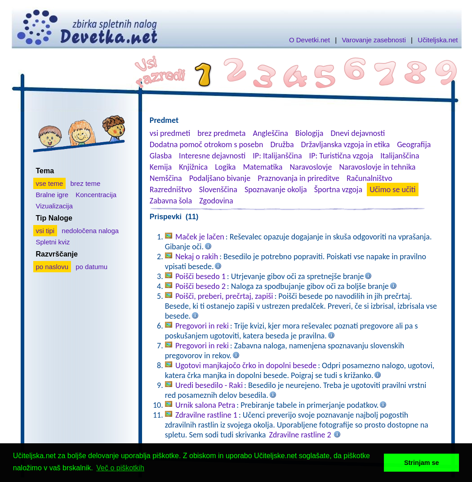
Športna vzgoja (338, 189)
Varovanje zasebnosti (373, 40)
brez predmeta (221, 133)
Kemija (161, 167)
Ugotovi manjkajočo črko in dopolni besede (245, 365)
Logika (225, 167)
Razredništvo (171, 189)
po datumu (91, 266)
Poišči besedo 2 (200, 286)
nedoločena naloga (90, 230)
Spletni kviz (53, 242)
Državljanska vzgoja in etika (345, 144)
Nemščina (166, 178)
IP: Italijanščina (277, 156)
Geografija (414, 144)
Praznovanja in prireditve (298, 178)
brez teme (86, 183)
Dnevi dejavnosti (358, 133)
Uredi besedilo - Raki (209, 385)
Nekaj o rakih (196, 256)
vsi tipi (45, 230)
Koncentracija (96, 194)
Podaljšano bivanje (219, 178)
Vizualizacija (54, 206)
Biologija (309, 133)
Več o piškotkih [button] (120, 468)
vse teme (49, 183)
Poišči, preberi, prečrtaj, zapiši (224, 296)
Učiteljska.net (438, 40)
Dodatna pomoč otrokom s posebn (206, 144)
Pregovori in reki (202, 326)
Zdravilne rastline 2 (300, 435)
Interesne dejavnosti (212, 156)
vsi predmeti (170, 133)
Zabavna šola (171, 201)
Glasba (161, 156)
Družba (282, 144)
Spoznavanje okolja (276, 189)
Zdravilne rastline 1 (206, 415)
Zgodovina (216, 201)
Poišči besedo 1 (200, 276)
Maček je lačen (199, 237)
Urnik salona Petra (205, 405)
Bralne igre (52, 194)
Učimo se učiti (393, 189)
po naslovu (52, 266)
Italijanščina (399, 156)
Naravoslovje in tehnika (377, 167)
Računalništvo (369, 178)
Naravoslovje (310, 167)
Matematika (262, 167)
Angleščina (270, 133)
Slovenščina (218, 189)
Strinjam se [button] (421, 462)
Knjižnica (193, 167)
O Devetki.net (309, 40)
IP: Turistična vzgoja (341, 156)
